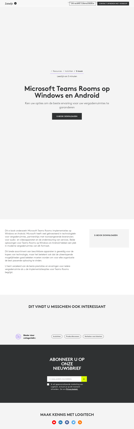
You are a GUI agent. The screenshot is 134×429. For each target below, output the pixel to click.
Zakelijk (90, 2)
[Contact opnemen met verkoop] (113, 15)
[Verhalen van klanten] (93, 336)
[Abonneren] (84, 379)
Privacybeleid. (72, 389)
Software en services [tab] (57, 8)
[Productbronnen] (72, 336)
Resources (57, 71)
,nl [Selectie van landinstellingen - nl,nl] (123, 2)
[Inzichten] (56, 336)
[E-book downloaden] (67, 116)
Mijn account (117, 8)
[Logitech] (21, 8)
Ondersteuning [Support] (109, 2)
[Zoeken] (109, 8)
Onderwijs (99, 2)
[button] (11, 15)
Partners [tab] (90, 8)
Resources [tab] (76, 8)
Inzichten (69, 71)
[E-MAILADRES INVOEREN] (64, 379)
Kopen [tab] (39, 8)
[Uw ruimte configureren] (82, 15)
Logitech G (80, 2)
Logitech (71, 2)
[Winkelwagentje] (123, 8)
